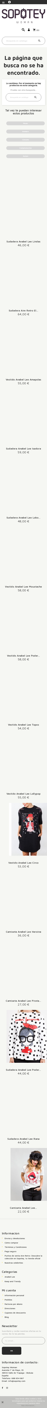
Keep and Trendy (13, 1281)
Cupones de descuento (15, 1313)
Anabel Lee (10, 1277)
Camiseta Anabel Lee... (23, 1207)
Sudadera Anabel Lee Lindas (23, 241)
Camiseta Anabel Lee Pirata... (23, 1000)
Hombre (25, 131)
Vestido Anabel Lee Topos (23, 724)
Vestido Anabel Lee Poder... (23, 655)
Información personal (14, 1295)
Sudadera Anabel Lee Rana (23, 1138)
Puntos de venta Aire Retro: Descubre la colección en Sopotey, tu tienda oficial (23, 1257)
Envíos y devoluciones (15, 1238)
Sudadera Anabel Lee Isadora (23, 448)
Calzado (25, 140)
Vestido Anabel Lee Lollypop (24, 793)
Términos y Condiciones (16, 1247)
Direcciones (10, 1308)
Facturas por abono (13, 1304)
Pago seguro (10, 1251)
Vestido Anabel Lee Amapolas (23, 379)
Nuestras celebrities (14, 1263)
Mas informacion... (28, 1406)
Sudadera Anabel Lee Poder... (23, 1069)
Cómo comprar (11, 1243)
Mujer (25, 123)
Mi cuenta (9, 1290)
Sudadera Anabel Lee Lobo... (24, 517)
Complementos (25, 148)
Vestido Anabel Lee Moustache (23, 586)
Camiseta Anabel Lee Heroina (23, 931)
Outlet (25, 156)
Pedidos (8, 1300)
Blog (7, 1317)
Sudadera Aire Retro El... (23, 310)
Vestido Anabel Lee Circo (23, 862)
